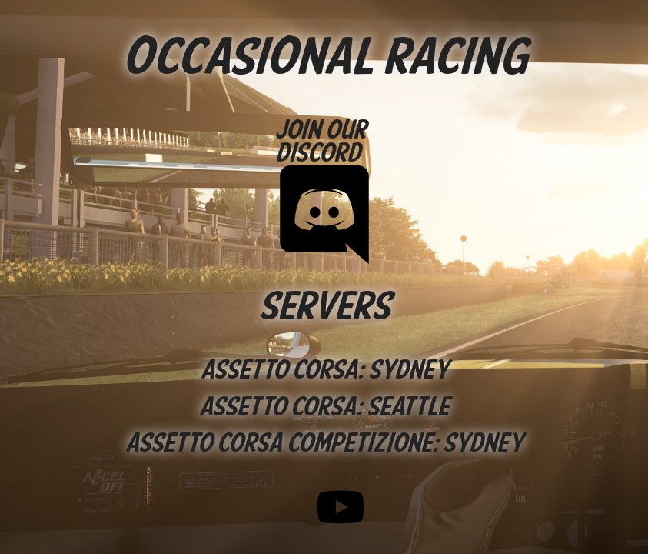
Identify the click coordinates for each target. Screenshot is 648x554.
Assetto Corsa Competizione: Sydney (324, 444)
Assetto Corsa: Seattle (324, 407)
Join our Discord (324, 187)
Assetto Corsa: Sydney (324, 370)
